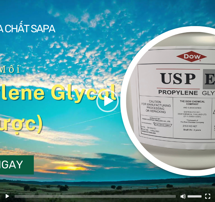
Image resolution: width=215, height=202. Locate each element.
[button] (107, 101)
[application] (107, 101)
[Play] (7, 196)
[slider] (195, 196)
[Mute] (183, 196)
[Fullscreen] (208, 196)
